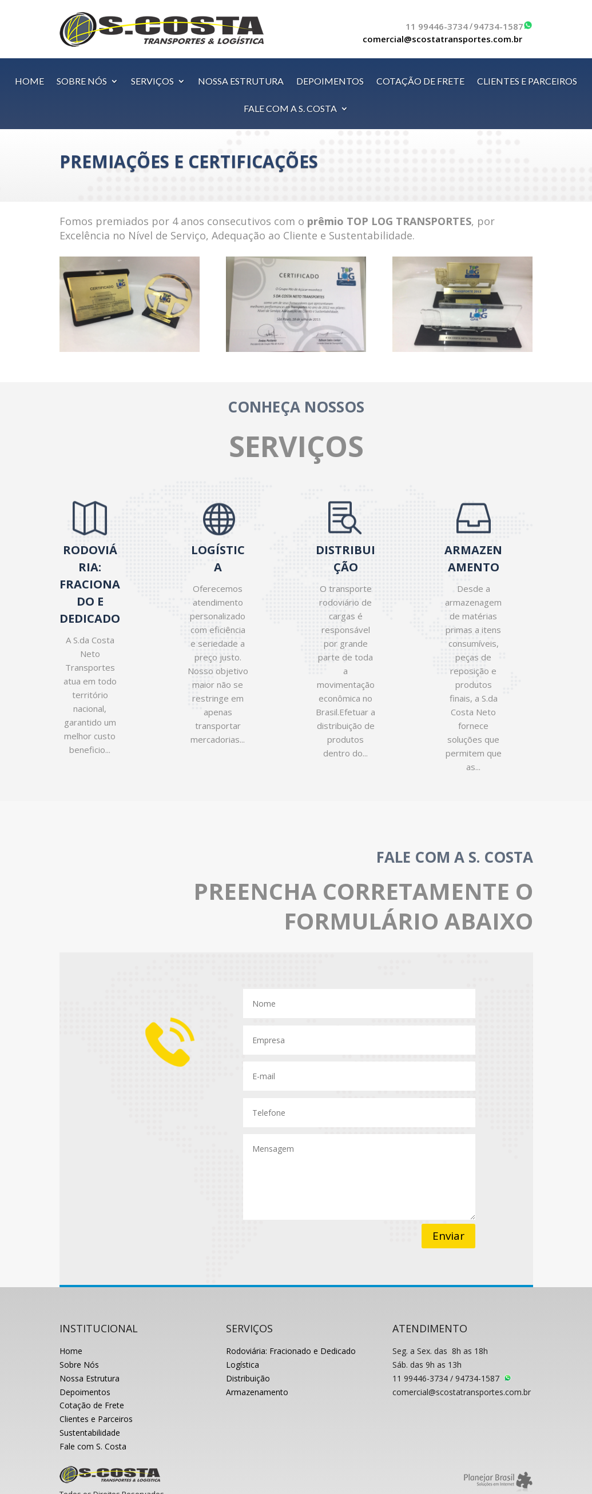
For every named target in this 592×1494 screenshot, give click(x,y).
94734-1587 (498, 26)
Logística (242, 1364)
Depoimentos (84, 1392)
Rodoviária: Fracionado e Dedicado (291, 1350)
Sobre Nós (79, 1364)
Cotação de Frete (91, 1405)
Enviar (448, 1235)
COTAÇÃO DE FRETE (420, 81)
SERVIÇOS (152, 81)
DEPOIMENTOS (330, 81)
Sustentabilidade (89, 1432)
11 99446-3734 (437, 26)
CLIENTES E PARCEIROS (527, 81)
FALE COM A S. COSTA (290, 109)
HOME (29, 81)
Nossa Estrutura (89, 1378)
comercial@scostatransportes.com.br (442, 39)
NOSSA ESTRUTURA (241, 81)
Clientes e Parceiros (96, 1418)
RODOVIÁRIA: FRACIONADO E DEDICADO (89, 584)
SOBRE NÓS (82, 81)
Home (70, 1350)
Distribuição (248, 1378)
